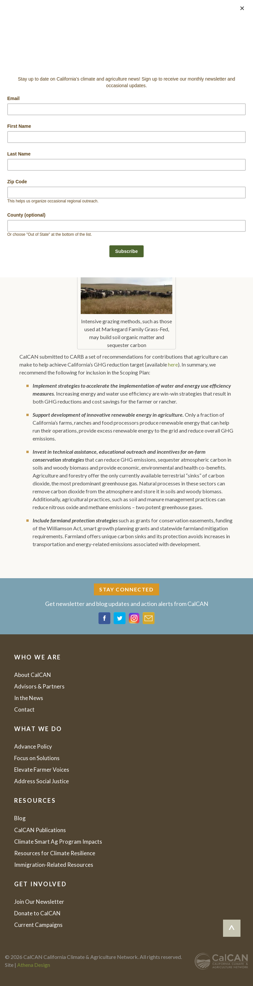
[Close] (242, 8)
